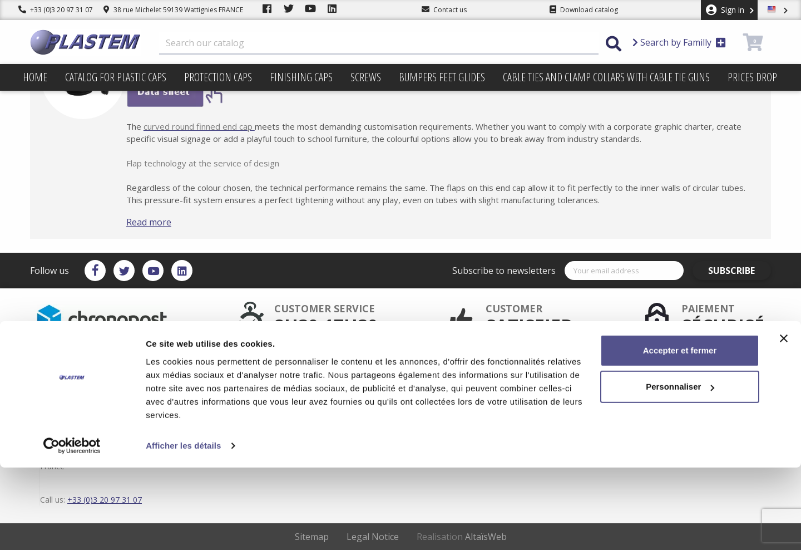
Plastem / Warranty (353, 385)
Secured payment (351, 376)
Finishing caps (301, 77)
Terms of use (447, 376)
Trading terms (448, 385)
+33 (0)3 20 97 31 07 (55, 9)
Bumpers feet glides (442, 77)
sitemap (439, 394)
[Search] (379, 43)
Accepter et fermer (680, 433)
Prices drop (752, 77)
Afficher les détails (183, 528)
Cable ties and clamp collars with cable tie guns (606, 77)
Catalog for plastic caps (115, 77)
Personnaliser (680, 469)
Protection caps (218, 77)
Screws (365, 77)
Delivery (439, 367)
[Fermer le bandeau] (784, 421)
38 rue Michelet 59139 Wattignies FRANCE (173, 9)
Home (35, 77)
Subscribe (739, 270)
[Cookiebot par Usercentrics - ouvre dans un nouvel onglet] (72, 528)
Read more (164, 222)
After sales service (352, 367)
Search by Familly (679, 42)
